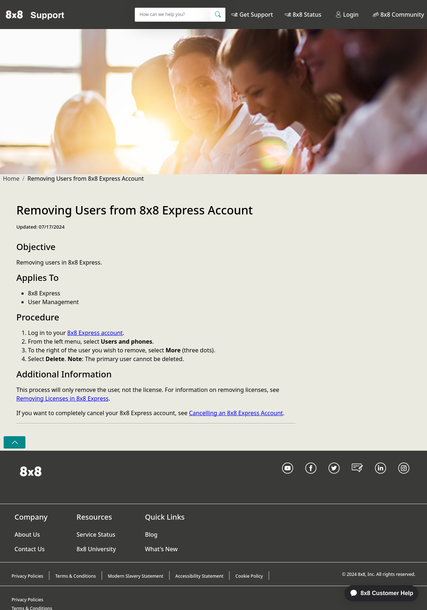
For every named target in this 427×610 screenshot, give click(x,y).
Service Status (96, 535)
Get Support (256, 15)
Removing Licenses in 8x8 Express (62, 398)
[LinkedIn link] (380, 477)
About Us (27, 535)
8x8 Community (402, 15)
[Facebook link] (311, 477)
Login (347, 15)
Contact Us (30, 549)
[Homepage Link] (31, 471)
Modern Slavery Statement (135, 576)
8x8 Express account (95, 333)
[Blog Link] (357, 477)
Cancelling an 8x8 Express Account (236, 413)
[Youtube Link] (287, 477)
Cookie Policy (249, 576)
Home (11, 179)
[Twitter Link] (334, 477)
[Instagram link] (404, 477)
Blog (151, 535)
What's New (161, 549)
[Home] (35, 14)
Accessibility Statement (199, 576)
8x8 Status (307, 15)
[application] (377, 593)
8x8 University (96, 549)
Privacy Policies (27, 576)
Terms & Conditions (75, 576)
